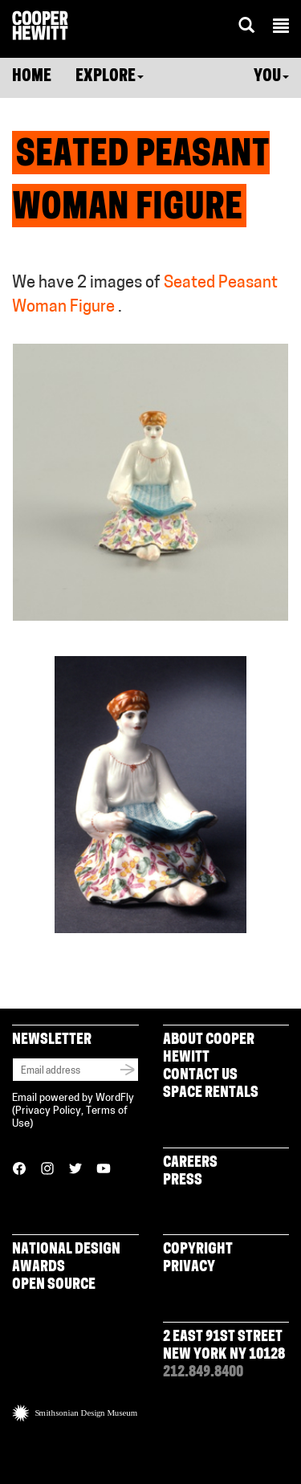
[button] (281, 28)
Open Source (54, 1285)
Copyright (198, 1250)
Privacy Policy (48, 1111)
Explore (109, 77)
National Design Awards (66, 1258)
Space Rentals (210, 1093)
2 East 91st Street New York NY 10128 (224, 1346)
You (271, 77)
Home (31, 77)
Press (182, 1180)
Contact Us (200, 1075)
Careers (190, 1163)
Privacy (189, 1267)
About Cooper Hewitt (208, 1049)
